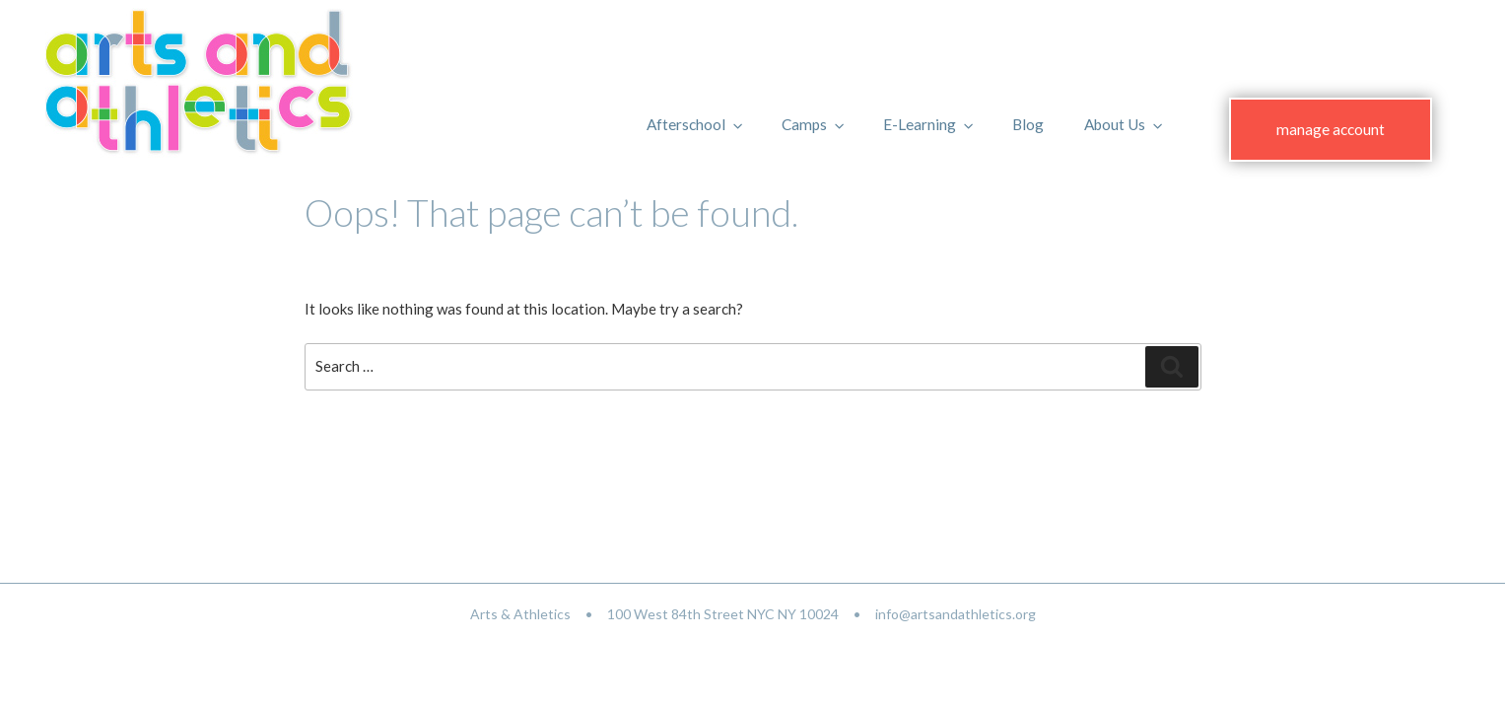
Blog (1028, 124)
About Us (1124, 124)
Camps (814, 124)
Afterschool (696, 124)
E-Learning (929, 124)
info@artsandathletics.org (955, 613)
